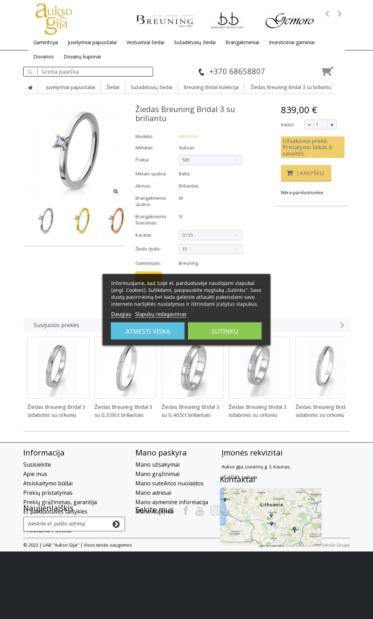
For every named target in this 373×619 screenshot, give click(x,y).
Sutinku (225, 331)
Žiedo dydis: (148, 249)
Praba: (142, 160)
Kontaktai (153, 532)
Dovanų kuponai (82, 56)
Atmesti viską (148, 331)
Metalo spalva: (151, 173)
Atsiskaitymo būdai (48, 483)
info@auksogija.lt (267, 512)
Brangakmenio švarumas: (150, 219)
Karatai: (144, 235)
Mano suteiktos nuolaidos (169, 483)
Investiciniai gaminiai (292, 42)
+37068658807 (240, 499)
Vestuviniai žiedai (145, 42)
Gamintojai (45, 42)
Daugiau (121, 313)
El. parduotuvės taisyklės (55, 511)
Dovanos (43, 56)
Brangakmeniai (242, 42)
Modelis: (144, 136)
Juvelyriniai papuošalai (92, 42)
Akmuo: (143, 186)
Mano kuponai (154, 511)
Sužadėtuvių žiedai (195, 42)
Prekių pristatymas (48, 493)
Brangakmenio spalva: (150, 201)
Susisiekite (37, 464)
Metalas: (145, 147)
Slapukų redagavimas (160, 313)
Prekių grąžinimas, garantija (60, 502)
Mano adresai (153, 493)
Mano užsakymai (157, 464)
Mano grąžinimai (157, 474)
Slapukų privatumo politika (58, 521)
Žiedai (112, 87)
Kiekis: (288, 124)
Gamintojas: (148, 263)
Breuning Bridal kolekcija (211, 87)
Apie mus (35, 474)
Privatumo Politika (47, 530)
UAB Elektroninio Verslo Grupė (318, 612)
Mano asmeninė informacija (171, 502)
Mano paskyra (161, 452)
